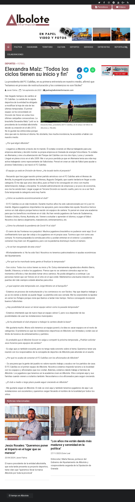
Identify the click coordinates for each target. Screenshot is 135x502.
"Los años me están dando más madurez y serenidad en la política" (71, 444)
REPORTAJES (120, 47)
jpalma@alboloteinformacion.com (59, 90)
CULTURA (61, 47)
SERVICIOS (88, 47)
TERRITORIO (47, 47)
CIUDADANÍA (32, 47)
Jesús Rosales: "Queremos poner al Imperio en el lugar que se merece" (26, 449)
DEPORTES (74, 47)
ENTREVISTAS (104, 47)
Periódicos (101, 7)
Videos (121, 7)
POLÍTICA (18, 47)
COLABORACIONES (15, 54)
